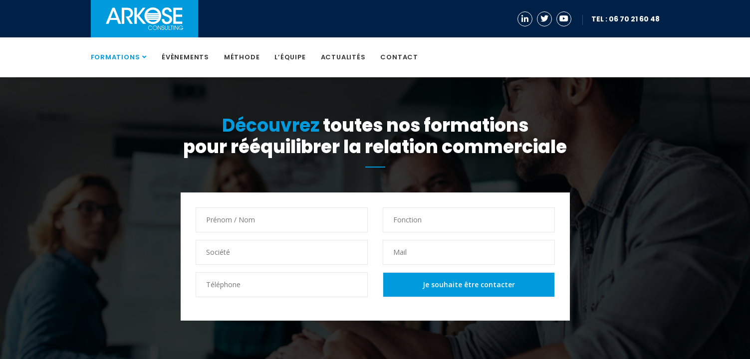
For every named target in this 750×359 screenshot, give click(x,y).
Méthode (241, 57)
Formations (115, 57)
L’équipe (289, 57)
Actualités (343, 57)
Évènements (185, 57)
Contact (399, 57)
